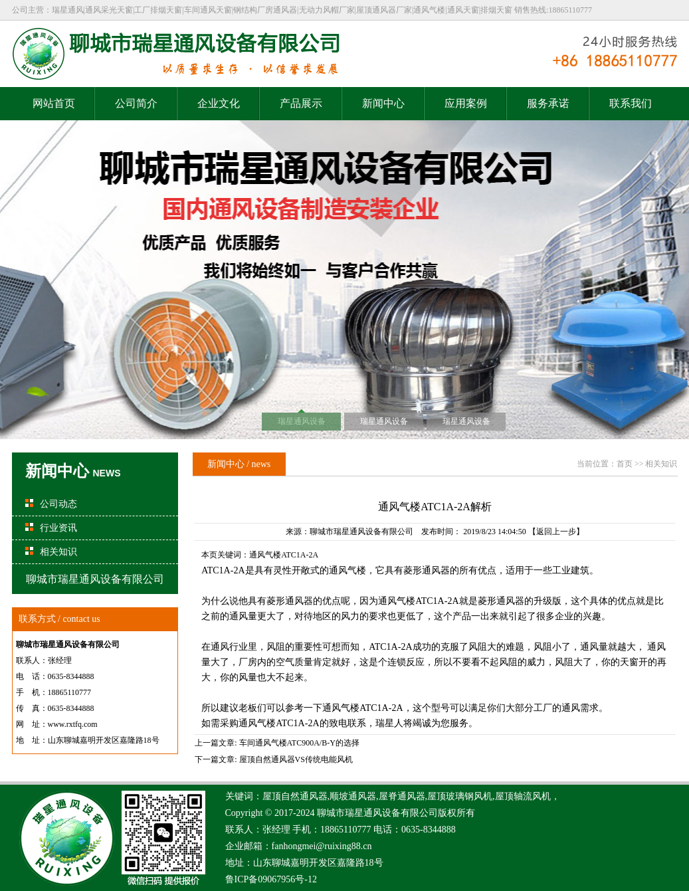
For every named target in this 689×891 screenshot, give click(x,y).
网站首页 (54, 103)
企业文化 (218, 103)
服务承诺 (548, 103)
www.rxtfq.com (73, 724)
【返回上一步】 (556, 531)
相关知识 (58, 552)
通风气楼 (396, 601)
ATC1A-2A (436, 601)
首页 (625, 463)
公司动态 (58, 504)
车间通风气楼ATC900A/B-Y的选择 (299, 742)
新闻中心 (383, 103)
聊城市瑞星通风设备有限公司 (361, 531)
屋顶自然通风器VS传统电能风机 (296, 759)
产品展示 (301, 103)
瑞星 (354, 813)
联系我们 (630, 103)
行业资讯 (58, 528)
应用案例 (465, 103)
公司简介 (136, 103)
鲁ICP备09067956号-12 (271, 879)
